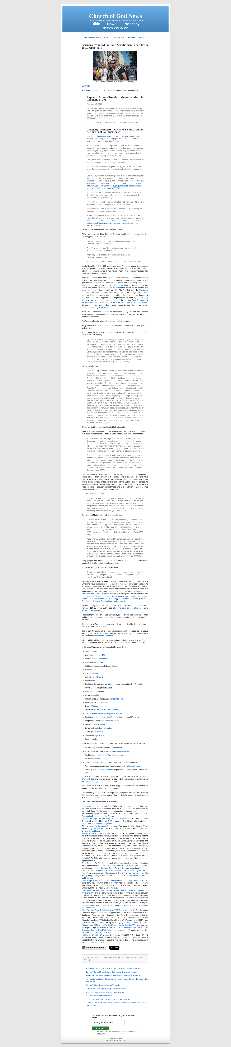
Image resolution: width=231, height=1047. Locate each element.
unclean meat (101, 659)
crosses (97, 759)
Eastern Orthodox (130, 599)
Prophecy (86, 960)
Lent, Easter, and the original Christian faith (129, 37)
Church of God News (115, 16)
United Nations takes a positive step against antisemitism (106, 989)
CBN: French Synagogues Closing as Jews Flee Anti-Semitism (108, 999)
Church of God (88, 779)
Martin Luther (137, 332)
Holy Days (99, 677)
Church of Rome (116, 699)
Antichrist (110, 684)
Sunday (100, 662)
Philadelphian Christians (103, 636)
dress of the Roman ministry (108, 710)
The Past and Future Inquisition (99, 823)
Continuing (143, 776)
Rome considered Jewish (109, 721)
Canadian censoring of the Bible (95, 307)
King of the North (123, 751)
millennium (120, 288)
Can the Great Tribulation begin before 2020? (110, 930)
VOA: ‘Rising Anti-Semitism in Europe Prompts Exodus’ (105, 992)
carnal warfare (106, 728)
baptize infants (99, 724)
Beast (114, 751)
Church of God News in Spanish (95, 37)
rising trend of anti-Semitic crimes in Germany (109, 136)
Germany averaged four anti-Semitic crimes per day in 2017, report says (115, 46)
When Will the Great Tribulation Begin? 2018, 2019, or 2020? (108, 910)
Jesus (126, 770)
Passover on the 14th (97, 655)
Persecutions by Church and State (132, 633)
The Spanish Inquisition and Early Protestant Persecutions (106, 819)
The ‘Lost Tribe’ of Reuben (127, 876)
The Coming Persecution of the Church (98, 816)
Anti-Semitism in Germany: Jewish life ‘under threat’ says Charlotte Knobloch (113, 968)
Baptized (88, 739)
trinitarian (95, 681)
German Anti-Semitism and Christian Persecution (103, 985)
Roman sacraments (99, 706)
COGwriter (86, 86)
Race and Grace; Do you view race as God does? (120, 868)
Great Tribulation (107, 770)
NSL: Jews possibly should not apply (99, 996)
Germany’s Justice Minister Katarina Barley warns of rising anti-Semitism (111, 972)
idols (98, 695)
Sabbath (95, 673)
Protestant (105, 594)
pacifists (117, 293)
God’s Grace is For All (91, 863)
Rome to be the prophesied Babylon (108, 713)
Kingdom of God (99, 735)
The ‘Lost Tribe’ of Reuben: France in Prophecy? (103, 871)
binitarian (92, 670)
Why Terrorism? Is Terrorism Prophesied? (99, 826)
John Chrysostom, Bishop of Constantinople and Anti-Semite (110, 881)
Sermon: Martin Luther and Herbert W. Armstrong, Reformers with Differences (113, 975)
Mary (120, 748)
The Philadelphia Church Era (93, 935)
